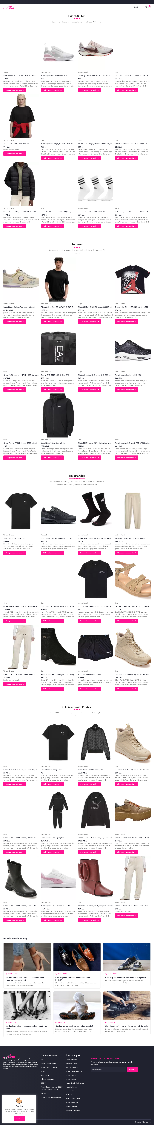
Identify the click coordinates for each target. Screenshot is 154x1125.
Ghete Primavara (71, 1075)
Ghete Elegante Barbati (74, 1071)
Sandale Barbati (71, 1106)
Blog (136, 7)
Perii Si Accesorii (72, 1102)
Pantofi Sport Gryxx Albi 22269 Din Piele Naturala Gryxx (52, 1088)
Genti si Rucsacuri (72, 1067)
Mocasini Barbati (71, 1087)
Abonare (132, 1070)
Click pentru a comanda (15, 90)
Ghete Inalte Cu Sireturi (49, 1067)
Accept (19, 1118)
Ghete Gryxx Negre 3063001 (51, 1097)
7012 (42, 1059)
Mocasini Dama (71, 1091)
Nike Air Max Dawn (47, 1079)
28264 (43, 1093)
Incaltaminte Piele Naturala (75, 1083)
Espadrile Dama (71, 1063)
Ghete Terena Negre (48, 1063)
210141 (43, 1071)
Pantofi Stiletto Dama (73, 1098)
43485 (43, 1083)
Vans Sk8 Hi (45, 1075)
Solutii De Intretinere (73, 1110)
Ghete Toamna (71, 1079)
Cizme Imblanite (71, 1059)
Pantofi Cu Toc (71, 1095)
